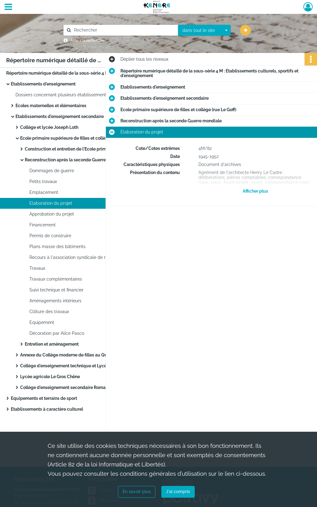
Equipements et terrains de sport (44, 398)
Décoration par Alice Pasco (56, 333)
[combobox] (204, 30)
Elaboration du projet (50, 203)
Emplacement (43, 192)
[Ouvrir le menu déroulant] (8, 7)
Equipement (41, 322)
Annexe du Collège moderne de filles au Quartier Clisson (77, 354)
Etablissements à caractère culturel (47, 409)
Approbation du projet (51, 214)
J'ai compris (178, 491)
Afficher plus (255, 191)
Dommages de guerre (51, 170)
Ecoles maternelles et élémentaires (50, 105)
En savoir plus (137, 491)
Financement (42, 224)
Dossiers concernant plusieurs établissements (61, 94)
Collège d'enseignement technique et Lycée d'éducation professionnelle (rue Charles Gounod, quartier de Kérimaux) (82, 365)
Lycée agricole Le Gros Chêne (50, 376)
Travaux (37, 268)
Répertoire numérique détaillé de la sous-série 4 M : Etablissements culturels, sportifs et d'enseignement (68, 73)
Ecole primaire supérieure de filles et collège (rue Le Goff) (78, 138)
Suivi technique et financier (56, 289)
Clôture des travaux (49, 311)
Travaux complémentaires (55, 279)
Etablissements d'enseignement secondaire (59, 116)
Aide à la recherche (87, 40)
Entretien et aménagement (52, 344)
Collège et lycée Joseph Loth (49, 127)
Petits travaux (43, 181)
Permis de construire (50, 235)
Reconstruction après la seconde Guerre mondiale (75, 159)
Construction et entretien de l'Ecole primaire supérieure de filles (87, 148)
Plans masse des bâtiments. (57, 246)
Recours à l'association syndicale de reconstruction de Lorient (91, 257)
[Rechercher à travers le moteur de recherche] (124, 30)
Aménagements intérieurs (55, 300)
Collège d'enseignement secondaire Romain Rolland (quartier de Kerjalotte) (82, 387)
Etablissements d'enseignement (43, 83)
